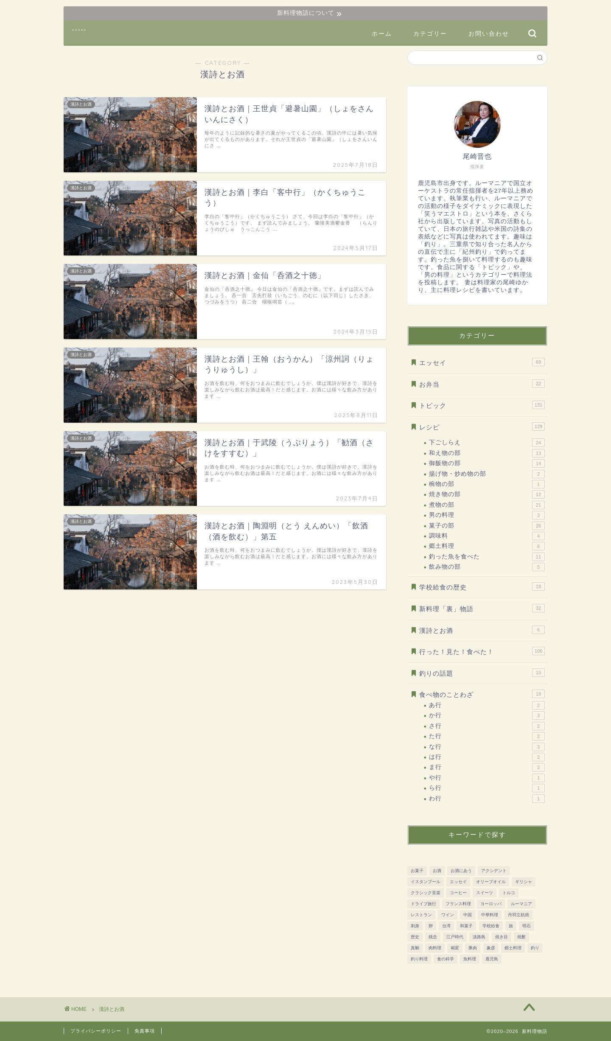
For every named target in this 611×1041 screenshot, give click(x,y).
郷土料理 (487, 546)
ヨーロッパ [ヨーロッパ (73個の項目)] (491, 903)
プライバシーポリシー (95, 1030)
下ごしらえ (487, 442)
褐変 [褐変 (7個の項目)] (455, 948)
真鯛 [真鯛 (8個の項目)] (415, 948)
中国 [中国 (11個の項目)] (467, 914)
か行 (487, 715)
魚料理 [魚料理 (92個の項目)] (469, 959)
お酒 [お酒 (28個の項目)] (437, 870)
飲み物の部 (487, 567)
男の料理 (487, 515)
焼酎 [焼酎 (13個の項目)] (521, 936)
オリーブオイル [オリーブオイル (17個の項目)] (491, 881)
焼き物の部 (487, 494)
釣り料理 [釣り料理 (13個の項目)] (419, 959)
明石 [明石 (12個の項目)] (526, 925)
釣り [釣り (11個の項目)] (535, 948)
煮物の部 (487, 505)
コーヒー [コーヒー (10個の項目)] (458, 892)
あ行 (487, 705)
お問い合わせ (488, 33)
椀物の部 (487, 484)
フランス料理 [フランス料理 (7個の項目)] (458, 903)
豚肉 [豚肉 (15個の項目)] (472, 948)
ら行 (487, 788)
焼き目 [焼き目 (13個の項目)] (501, 936)
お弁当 (482, 383)
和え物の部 (487, 453)
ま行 (487, 767)
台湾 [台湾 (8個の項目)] (446, 925)
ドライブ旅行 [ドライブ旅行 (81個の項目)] (423, 903)
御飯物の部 (487, 463)
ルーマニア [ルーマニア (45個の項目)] (521, 903)
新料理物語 (79, 30)
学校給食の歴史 (482, 586)
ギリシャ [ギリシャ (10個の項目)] (523, 881)
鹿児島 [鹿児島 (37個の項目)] (491, 959)
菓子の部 (487, 526)
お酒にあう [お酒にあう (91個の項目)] (461, 870)
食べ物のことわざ (482, 694)
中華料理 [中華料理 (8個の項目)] (489, 914)
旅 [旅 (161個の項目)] (511, 925)
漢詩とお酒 (482, 630)
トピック (482, 405)
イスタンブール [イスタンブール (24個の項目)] (425, 881)
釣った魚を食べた (487, 557)
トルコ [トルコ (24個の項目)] (508, 892)
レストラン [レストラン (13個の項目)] (421, 914)
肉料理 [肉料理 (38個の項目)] (435, 948)
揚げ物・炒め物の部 (487, 474)
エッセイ (482, 362)
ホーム (382, 33)
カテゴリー (430, 33)
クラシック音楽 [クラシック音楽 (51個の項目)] (425, 892)
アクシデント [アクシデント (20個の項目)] (494, 870)
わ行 (487, 798)
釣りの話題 (482, 672)
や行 (487, 778)
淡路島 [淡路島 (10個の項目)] (479, 936)
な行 (487, 747)
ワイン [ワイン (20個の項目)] (447, 914)
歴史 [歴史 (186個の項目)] (415, 936)
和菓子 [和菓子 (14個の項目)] (466, 925)
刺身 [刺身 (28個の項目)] (415, 925)
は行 (487, 757)
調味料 (487, 536)
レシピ (482, 426)
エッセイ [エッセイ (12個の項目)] (458, 881)
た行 (487, 736)
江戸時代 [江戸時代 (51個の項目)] (454, 936)
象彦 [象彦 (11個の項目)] (491, 948)
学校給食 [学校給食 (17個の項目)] (490, 925)
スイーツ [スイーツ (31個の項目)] (484, 892)
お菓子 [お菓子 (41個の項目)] (417, 870)
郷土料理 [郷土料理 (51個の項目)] (512, 948)
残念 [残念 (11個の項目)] (433, 936)
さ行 (487, 726)
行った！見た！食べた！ (482, 651)
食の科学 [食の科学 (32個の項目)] (445, 959)
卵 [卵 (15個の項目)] (431, 925)
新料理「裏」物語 (482, 608)
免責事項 (145, 1030)
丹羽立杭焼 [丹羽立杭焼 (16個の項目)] (518, 914)
